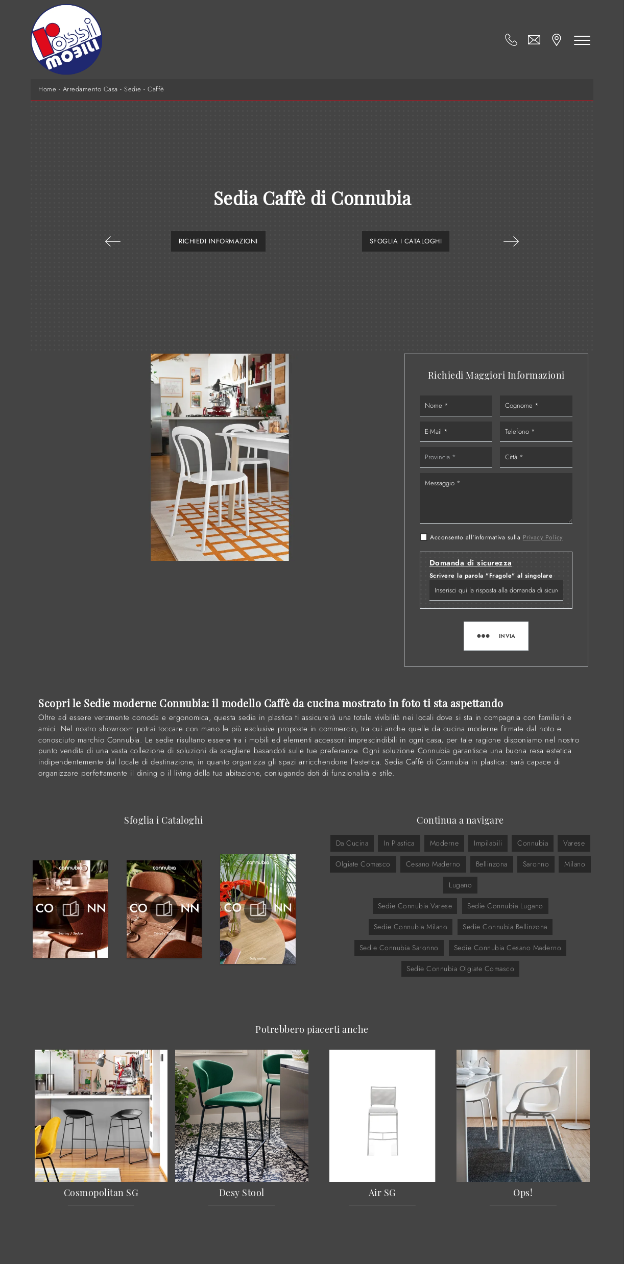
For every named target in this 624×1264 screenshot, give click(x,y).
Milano (574, 864)
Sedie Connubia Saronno (399, 948)
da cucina (352, 843)
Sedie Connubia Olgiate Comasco (460, 968)
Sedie (132, 89)
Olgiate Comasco (363, 864)
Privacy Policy (543, 537)
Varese (574, 843)
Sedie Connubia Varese (415, 906)
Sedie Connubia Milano (411, 927)
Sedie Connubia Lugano (505, 906)
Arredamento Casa (90, 89)
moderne (444, 843)
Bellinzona (492, 864)
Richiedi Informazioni (218, 241)
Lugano (460, 885)
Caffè (156, 89)
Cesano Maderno (433, 864)
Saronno (536, 864)
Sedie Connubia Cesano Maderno (508, 948)
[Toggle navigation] (582, 39)
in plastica (399, 843)
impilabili (488, 843)
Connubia (532, 843)
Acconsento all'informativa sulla (496, 537)
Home (47, 89)
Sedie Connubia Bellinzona (505, 927)
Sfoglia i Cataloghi (406, 241)
